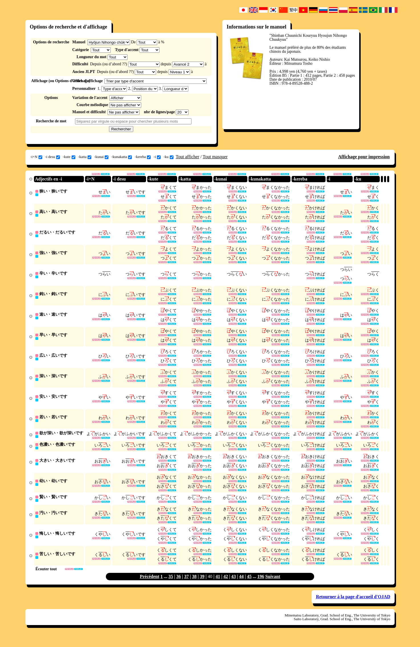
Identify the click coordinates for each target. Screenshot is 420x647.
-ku (168, 157)
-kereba (143, 157)
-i (157, 157)
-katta (85, 157)
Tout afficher (187, 156)
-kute (69, 157)
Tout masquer (215, 156)
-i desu (52, 157)
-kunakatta (121, 157)
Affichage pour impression (364, 156)
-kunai (101, 157)
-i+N (36, 157)
